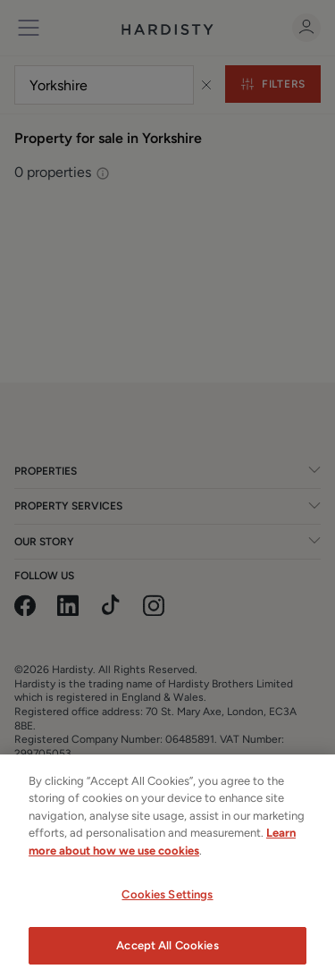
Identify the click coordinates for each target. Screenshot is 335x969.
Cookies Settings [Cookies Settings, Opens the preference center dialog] (167, 901)
